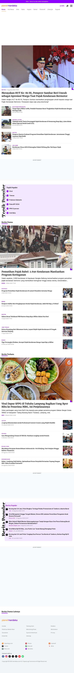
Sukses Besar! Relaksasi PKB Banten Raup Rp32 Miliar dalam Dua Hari (25, 316)
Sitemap (28, 636)
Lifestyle (50, 9)
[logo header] (9, 6)
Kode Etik (4, 636)
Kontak (4, 626)
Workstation (54, 629)
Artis (17, 9)
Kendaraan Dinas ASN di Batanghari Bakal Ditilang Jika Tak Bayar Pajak (36, 147)
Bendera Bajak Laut (14, 525)
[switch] (62, 6)
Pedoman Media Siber (8, 629)
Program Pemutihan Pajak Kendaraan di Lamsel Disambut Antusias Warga (27, 291)
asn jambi (15, 145)
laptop (4, 420)
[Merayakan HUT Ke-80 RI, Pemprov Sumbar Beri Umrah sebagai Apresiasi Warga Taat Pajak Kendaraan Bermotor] (38, 67)
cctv (10, 511)
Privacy (53, 632)
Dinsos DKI (12, 518)
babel (3, 283)
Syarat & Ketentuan (31, 632)
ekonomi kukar (6, 459)
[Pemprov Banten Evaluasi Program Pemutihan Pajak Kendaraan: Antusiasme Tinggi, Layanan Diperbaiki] (6, 137)
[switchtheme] (67, 6)
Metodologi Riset (31, 629)
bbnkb (3, 301)
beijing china (5, 446)
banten (14, 132)
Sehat (35, 9)
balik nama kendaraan (18, 106)
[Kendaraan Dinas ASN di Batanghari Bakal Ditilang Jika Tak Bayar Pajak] (6, 149)
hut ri (3, 90)
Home (3, 9)
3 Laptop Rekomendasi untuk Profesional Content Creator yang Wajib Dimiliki (28, 423)
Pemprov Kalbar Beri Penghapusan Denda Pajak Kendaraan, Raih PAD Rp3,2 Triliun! (30, 304)
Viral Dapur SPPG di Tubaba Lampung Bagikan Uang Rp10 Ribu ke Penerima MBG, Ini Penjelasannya (35, 405)
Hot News (11, 9)
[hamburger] (71, 6)
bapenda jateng (17, 119)
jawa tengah (5, 327)
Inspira (29, 9)
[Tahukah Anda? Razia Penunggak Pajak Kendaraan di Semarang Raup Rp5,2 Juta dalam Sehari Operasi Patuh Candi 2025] (6, 124)
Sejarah (57, 9)
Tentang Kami (30, 626)
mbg (3, 415)
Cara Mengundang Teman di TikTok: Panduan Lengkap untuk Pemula (25, 436)
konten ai (4, 288)
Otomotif (42, 9)
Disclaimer (5, 632)
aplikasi (4, 433)
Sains (23, 9)
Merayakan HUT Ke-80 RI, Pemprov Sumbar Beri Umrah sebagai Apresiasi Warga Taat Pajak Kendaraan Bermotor (34, 94)
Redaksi (53, 626)
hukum (11, 531)
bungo (3, 340)
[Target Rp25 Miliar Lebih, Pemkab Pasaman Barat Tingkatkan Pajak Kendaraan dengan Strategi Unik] (6, 111)
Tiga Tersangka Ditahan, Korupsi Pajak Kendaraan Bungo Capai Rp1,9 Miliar (27, 342)
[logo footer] (9, 620)
